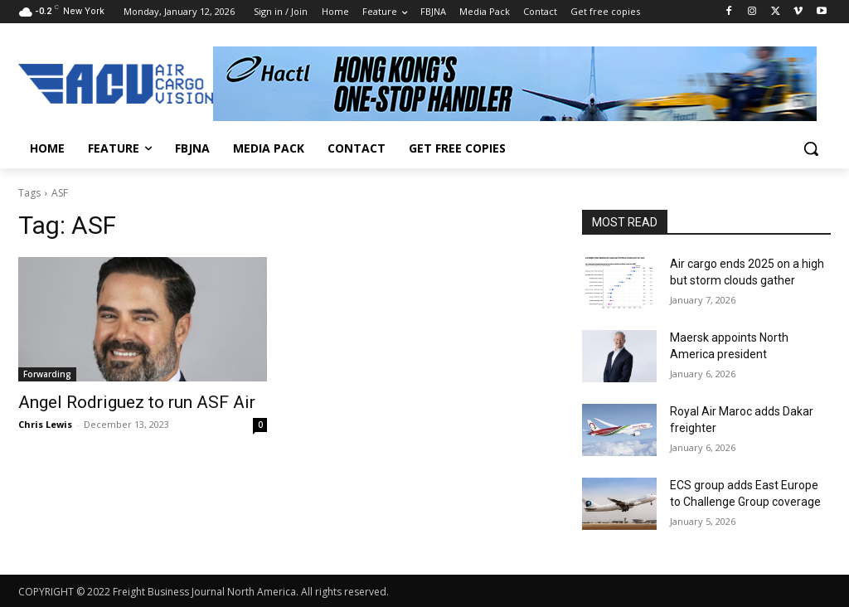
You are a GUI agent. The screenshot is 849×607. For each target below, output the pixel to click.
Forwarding (47, 374)
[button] (811, 148)
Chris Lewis (45, 424)
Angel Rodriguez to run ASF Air (136, 402)
